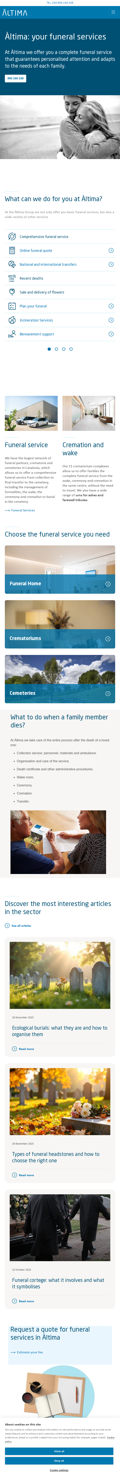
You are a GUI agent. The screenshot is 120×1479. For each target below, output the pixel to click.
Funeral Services (23, 510)
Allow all (59, 1451)
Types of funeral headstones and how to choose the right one (55, 1158)
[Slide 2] (56, 349)
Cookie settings (59, 1470)
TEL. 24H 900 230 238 (60, 2)
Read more (26, 1049)
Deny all (59, 1460)
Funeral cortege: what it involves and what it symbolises (58, 1284)
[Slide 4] (71, 349)
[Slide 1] (49, 349)
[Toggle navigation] (113, 12)
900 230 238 (15, 78)
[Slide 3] (63, 349)
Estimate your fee (30, 1352)
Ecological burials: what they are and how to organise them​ (59, 1031)
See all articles (21, 926)
